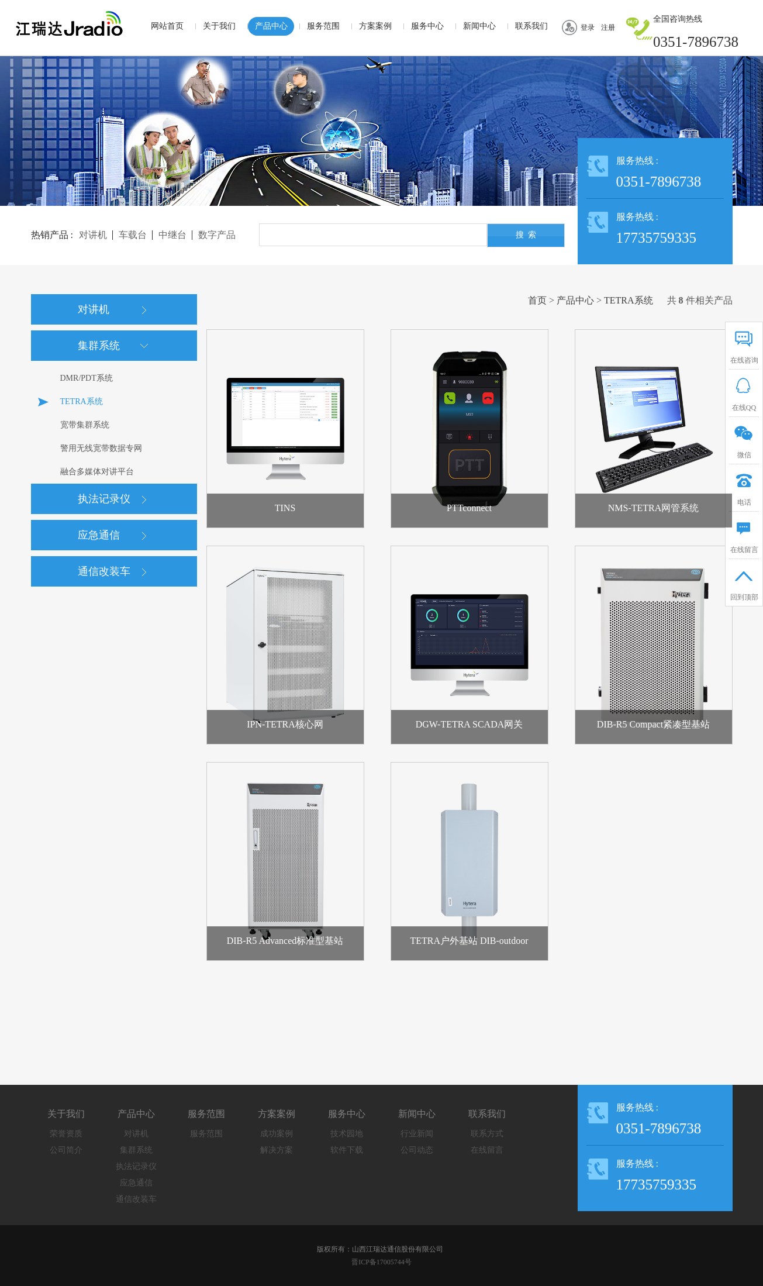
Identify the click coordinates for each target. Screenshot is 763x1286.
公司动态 (417, 1150)
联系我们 (531, 26)
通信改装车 (136, 1199)
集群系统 (136, 1150)
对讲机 (136, 1133)
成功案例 (276, 1133)
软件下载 (346, 1150)
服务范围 (323, 26)
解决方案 (276, 1150)
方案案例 (375, 26)
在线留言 (487, 1150)
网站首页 (167, 26)
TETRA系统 (628, 300)
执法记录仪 (136, 1166)
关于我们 (219, 26)
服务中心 (427, 26)
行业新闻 (417, 1133)
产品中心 (271, 26)
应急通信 (136, 1182)
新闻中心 (479, 26)
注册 (608, 27)
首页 (537, 300)
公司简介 (66, 1150)
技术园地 (346, 1133)
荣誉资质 (66, 1133)
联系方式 (487, 1133)
